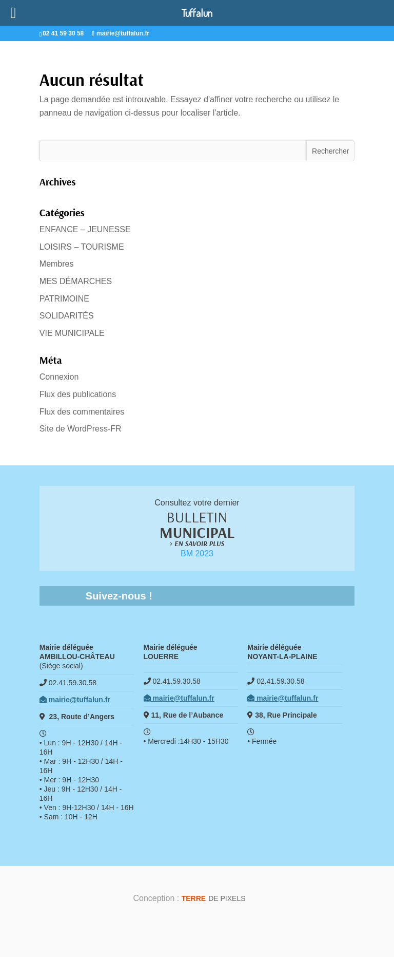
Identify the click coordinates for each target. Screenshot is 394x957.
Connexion (59, 376)
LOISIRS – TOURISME (82, 246)
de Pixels (214, 898)
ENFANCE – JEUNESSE (85, 229)
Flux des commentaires (82, 411)
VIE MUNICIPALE (72, 333)
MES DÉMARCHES (76, 281)
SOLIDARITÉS (67, 315)
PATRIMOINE (64, 298)
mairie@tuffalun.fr (75, 700)
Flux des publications (78, 394)
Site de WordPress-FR (81, 428)
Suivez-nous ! (119, 596)
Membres (57, 263)
